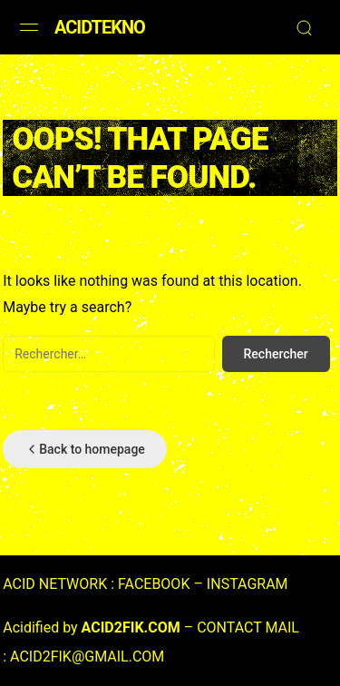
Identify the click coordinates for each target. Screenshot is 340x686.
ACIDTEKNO (99, 27)
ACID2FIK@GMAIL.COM (87, 656)
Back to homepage (84, 449)
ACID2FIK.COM (131, 627)
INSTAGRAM (247, 584)
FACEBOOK (153, 584)
